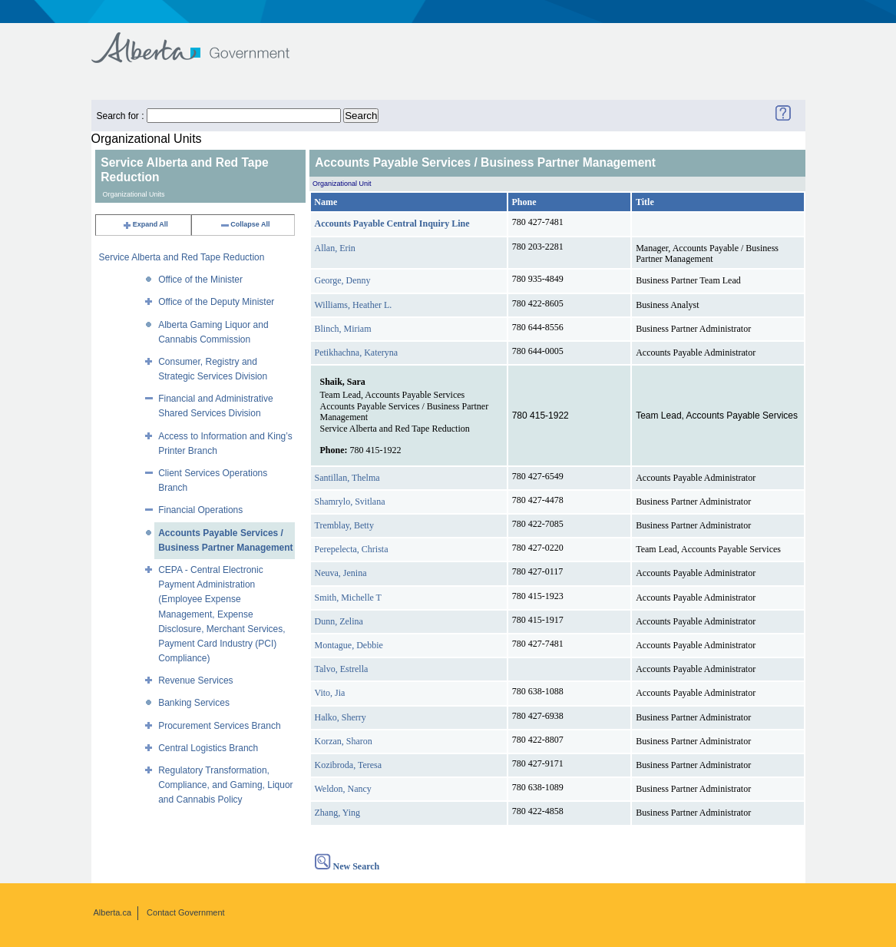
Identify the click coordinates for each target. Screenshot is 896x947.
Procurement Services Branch (219, 725)
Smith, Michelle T (348, 597)
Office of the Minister (200, 279)
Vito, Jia (330, 692)
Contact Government (186, 912)
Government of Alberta (203, 40)
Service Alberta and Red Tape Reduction (182, 257)
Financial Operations (200, 510)
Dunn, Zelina (339, 621)
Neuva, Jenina (341, 573)
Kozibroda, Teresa (348, 765)
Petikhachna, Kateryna (356, 352)
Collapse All (244, 224)
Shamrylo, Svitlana (350, 501)
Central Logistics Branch (208, 748)
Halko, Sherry (340, 717)
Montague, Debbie (349, 645)
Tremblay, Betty (344, 525)
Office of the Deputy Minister (216, 301)
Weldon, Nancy (343, 788)
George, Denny (343, 280)
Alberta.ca (113, 912)
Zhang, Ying (338, 812)
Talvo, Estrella (342, 669)
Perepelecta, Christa (351, 549)
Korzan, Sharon (343, 741)
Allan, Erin (335, 248)
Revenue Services (195, 680)
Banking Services (194, 702)
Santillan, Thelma (347, 477)
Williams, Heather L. (353, 305)
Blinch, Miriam (343, 328)
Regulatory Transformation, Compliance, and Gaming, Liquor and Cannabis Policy (225, 785)
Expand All (145, 224)
